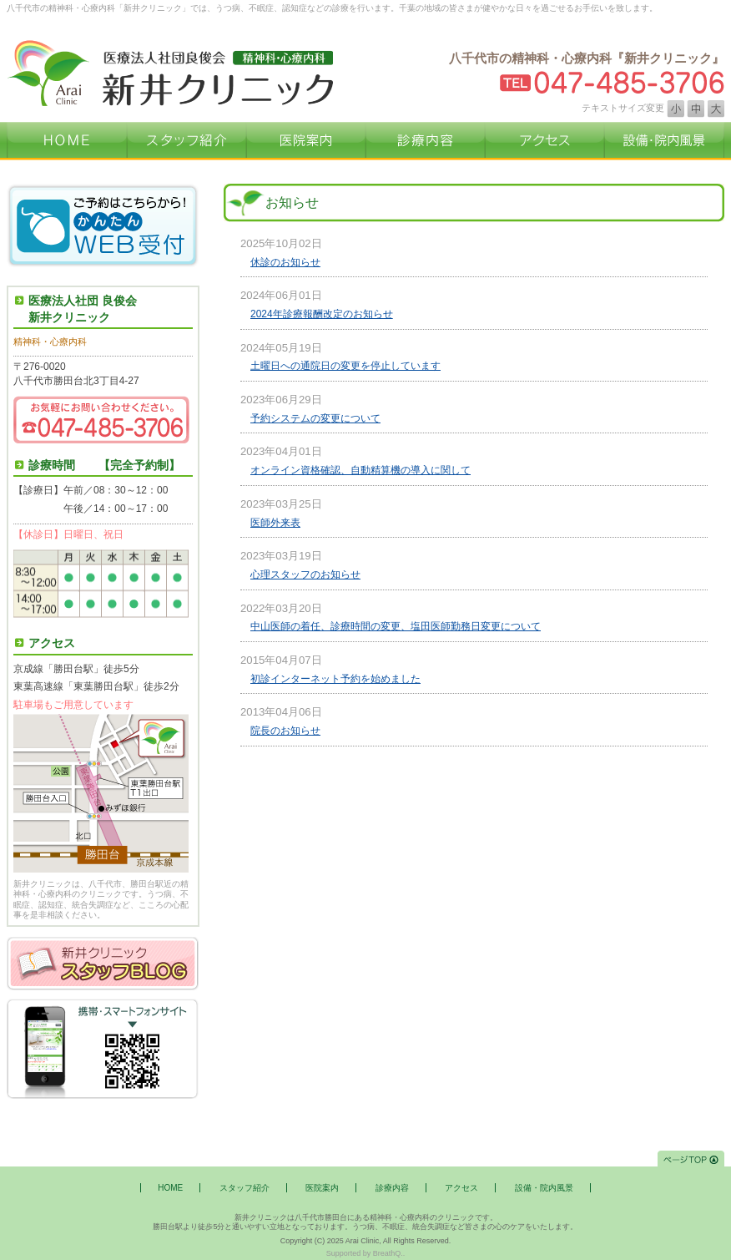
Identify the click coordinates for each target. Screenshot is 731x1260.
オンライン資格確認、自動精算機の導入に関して (360, 470)
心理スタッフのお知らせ (305, 574)
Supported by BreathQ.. (366, 1253)
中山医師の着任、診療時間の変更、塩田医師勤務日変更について (395, 626)
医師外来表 (275, 523)
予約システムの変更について (315, 418)
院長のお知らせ (285, 730)
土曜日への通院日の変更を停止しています (345, 366)
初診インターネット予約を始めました (335, 679)
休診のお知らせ (285, 262)
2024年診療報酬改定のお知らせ (321, 314)
